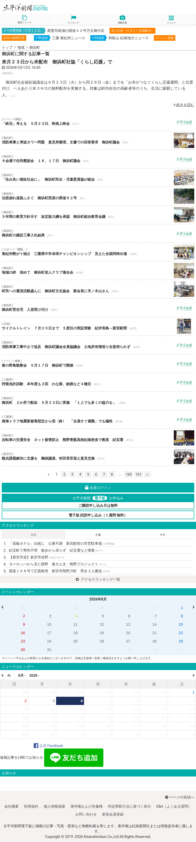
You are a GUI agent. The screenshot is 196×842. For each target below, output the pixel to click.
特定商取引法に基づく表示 (129, 806)
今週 (98, 535)
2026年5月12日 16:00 (23, 67)
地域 (20, 47)
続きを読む (184, 105)
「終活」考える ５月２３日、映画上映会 (98, 122)
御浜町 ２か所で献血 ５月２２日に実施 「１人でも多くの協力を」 (98, 401)
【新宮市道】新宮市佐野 (36, 557)
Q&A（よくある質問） (174, 806)
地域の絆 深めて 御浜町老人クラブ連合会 (98, 270)
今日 (33, 535)
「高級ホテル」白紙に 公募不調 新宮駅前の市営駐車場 (62, 543)
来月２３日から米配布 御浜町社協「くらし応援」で (57, 61)
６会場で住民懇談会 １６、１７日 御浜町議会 (98, 159)
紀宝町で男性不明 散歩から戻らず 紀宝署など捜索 (56, 550)
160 (129, 474)
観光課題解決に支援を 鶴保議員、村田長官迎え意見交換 (98, 456)
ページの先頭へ (179, 797)
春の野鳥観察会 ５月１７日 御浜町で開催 (98, 363)
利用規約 (31, 806)
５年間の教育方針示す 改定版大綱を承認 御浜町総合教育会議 (98, 215)
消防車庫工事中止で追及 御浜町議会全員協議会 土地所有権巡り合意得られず (98, 345)
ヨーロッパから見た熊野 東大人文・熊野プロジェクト (57, 564)
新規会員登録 (113, 814)
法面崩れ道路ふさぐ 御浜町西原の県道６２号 (98, 196)
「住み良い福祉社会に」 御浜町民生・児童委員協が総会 (98, 177)
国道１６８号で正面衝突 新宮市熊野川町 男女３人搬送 (59, 571)
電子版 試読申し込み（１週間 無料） (98, 515)
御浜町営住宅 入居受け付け (98, 308)
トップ (7, 47)
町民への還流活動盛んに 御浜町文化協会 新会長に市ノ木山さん (98, 289)
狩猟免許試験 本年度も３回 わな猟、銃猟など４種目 (98, 382)
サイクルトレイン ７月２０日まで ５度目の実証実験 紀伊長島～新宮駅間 (98, 326)
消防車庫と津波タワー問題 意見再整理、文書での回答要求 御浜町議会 (98, 140)
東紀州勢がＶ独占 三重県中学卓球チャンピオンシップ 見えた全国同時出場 (98, 252)
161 (139, 474)
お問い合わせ (86, 814)
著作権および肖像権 (86, 806)
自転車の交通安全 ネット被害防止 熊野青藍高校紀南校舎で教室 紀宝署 (98, 438)
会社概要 (11, 806)
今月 (162, 535)
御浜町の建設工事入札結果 (98, 233)
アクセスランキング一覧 (98, 579)
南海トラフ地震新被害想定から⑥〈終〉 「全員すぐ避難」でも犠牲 (98, 419)
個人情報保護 (54, 806)
